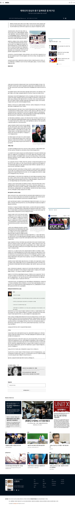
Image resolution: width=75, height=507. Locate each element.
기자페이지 (54, 485)
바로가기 (65, 215)
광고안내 (62, 483)
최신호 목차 (54, 481)
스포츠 (35, 485)
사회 (34, 481)
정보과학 (44, 483)
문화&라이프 (36, 483)
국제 (43, 481)
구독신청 (62, 481)
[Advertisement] (24, 75)
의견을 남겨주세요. (12, 385)
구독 (18, 365)
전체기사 (44, 487)
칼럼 (34, 487)
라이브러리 (54, 483)
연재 (52, 479)
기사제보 (62, 479)
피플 (43, 485)
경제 (43, 479)
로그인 (74, 2)
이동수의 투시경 (53, 41)
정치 (34, 479)
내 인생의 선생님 (12, 365)
